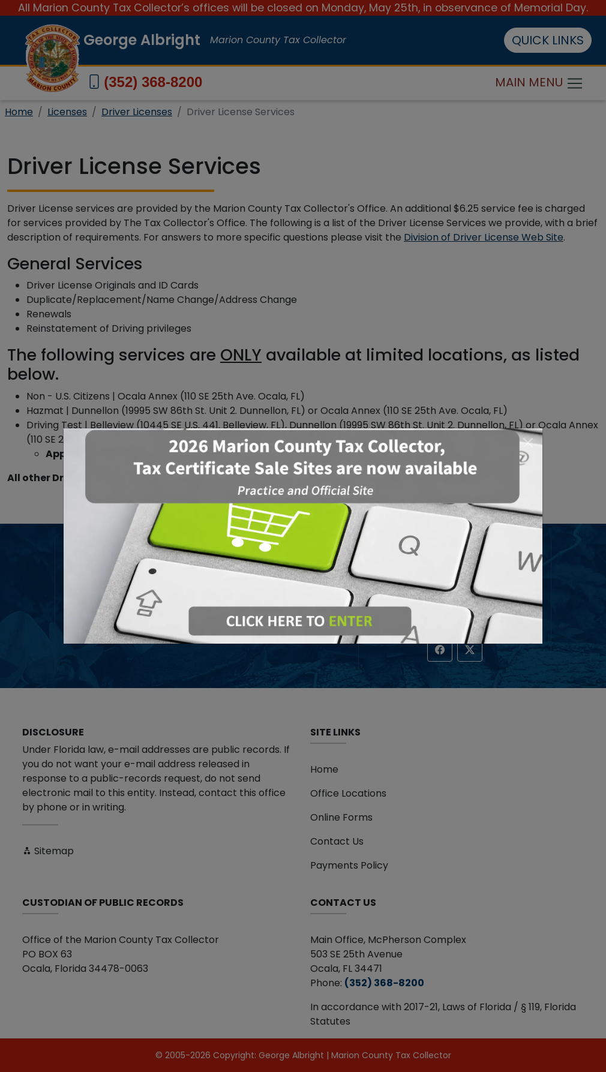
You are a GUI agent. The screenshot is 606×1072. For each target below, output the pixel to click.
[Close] (528, 442)
